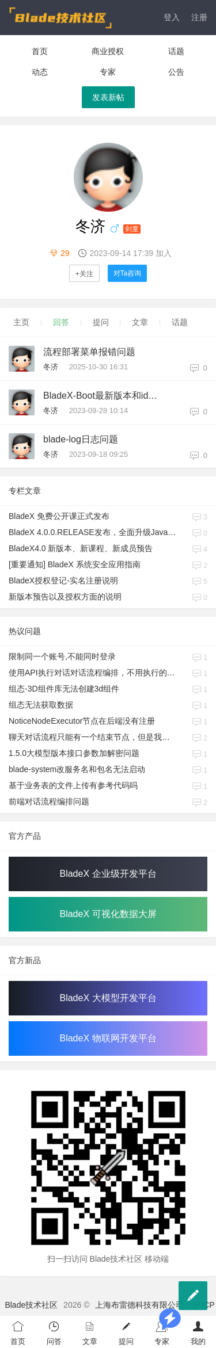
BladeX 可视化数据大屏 (107, 914)
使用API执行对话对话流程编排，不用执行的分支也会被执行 (93, 672)
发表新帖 (108, 97)
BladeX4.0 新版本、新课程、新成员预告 (81, 548)
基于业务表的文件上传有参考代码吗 (73, 785)
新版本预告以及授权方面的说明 (65, 596)
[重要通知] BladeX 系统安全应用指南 (75, 564)
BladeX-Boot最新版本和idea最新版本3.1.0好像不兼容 (105, 395)
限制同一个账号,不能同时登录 (62, 656)
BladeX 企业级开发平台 (107, 874)
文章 (140, 322)
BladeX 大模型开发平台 (107, 998)
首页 (40, 51)
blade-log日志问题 (80, 439)
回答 (61, 322)
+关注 (84, 274)
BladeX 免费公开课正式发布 (59, 516)
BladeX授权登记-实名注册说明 (63, 580)
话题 (176, 51)
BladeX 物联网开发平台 (107, 1038)
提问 (101, 322)
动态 (40, 72)
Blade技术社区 (31, 1304)
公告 (176, 72)
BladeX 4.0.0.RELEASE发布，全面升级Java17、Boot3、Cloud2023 (93, 532)
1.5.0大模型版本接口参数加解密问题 (74, 753)
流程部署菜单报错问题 (89, 352)
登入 (172, 17)
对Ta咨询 (127, 273)
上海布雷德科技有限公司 (139, 1304)
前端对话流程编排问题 (49, 801)
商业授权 (108, 51)
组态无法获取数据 (41, 704)
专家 (108, 72)
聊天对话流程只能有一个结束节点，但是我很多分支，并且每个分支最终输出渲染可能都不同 (93, 737)
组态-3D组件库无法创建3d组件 (64, 688)
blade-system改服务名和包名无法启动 (77, 769)
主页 (21, 322)
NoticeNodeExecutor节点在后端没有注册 (82, 720)
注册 (199, 17)
